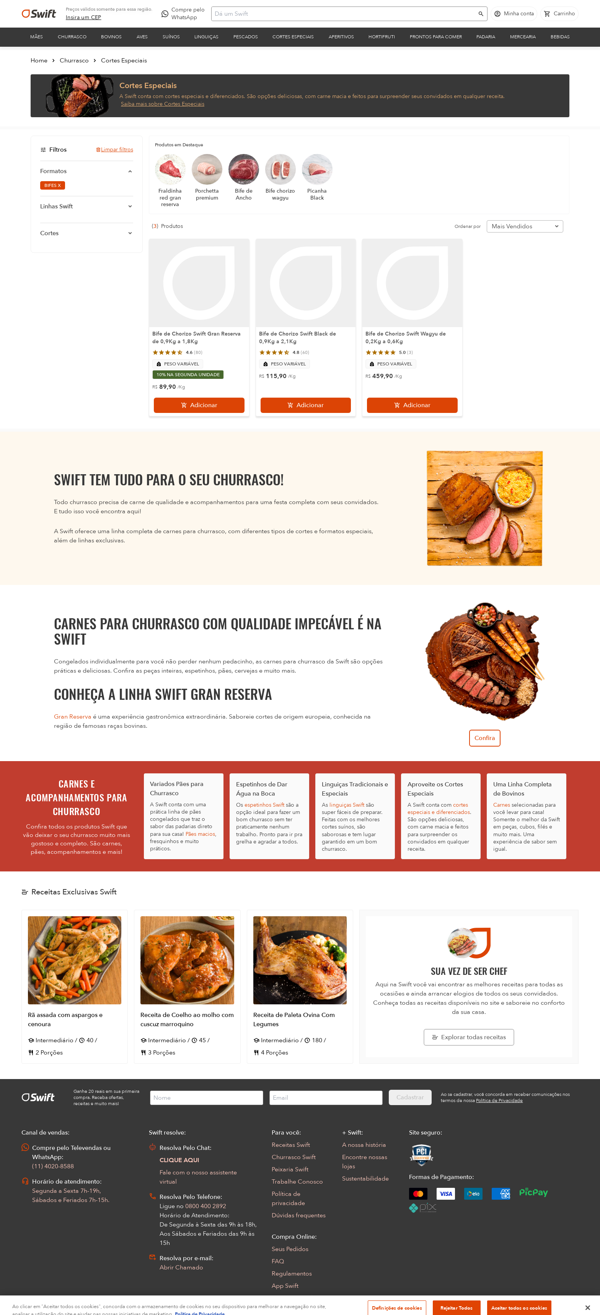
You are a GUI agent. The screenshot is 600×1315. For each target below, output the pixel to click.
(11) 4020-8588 (53, 1166)
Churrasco (72, 37)
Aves (142, 37)
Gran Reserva (72, 716)
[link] (83, 17)
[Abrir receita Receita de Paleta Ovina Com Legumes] (300, 987)
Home (39, 60)
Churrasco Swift (294, 1157)
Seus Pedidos (290, 1249)
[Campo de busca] (344, 14)
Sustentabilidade (365, 1178)
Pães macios (200, 834)
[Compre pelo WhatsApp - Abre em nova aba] (184, 13)
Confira (484, 738)
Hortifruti (381, 37)
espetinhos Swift (264, 805)
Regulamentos (292, 1273)
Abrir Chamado (181, 1267)
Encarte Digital (292, 1298)
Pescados (245, 37)
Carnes (501, 805)
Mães (36, 37)
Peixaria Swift (290, 1169)
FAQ (278, 1261)
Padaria (485, 37)
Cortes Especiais (293, 37)
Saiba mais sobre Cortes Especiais (162, 104)
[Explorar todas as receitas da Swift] (469, 1037)
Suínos (171, 37)
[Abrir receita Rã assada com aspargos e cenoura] (74, 987)
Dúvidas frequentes (299, 1215)
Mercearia (523, 37)
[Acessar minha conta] (514, 14)
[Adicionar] (199, 405)
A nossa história (364, 1145)
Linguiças (206, 37)
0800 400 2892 (205, 1206)
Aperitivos (341, 37)
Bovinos (111, 37)
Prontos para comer (436, 37)
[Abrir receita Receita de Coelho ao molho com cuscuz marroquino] (187, 987)
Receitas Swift (291, 1145)
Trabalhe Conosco (297, 1181)
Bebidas (560, 37)
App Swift (285, 1286)
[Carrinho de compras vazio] (559, 14)
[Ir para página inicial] (39, 13)
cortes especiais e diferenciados (439, 808)
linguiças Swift (346, 805)
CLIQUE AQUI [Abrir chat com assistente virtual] (179, 1160)
